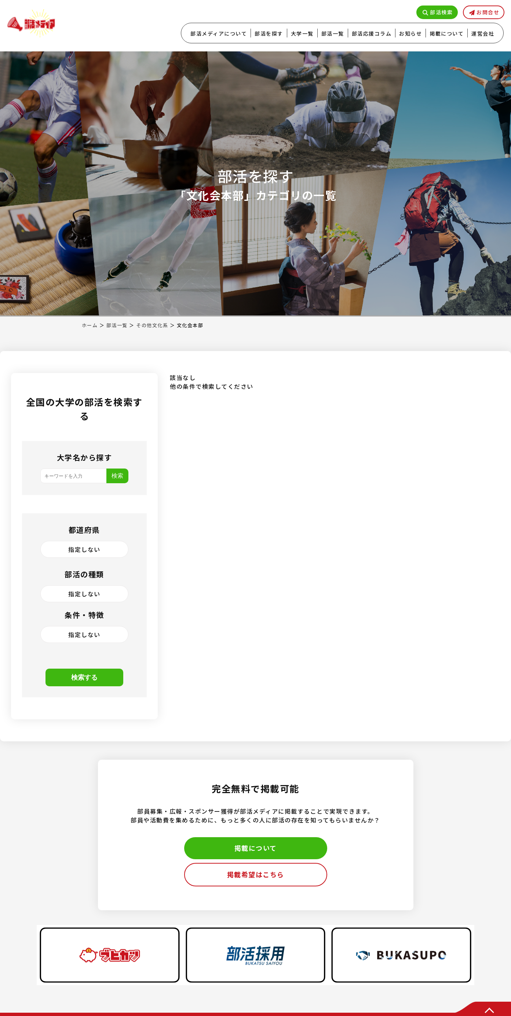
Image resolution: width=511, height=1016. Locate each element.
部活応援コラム (372, 33)
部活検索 (441, 12)
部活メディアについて (218, 33)
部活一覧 (332, 33)
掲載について (447, 33)
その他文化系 (152, 325)
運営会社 (482, 33)
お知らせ (410, 33)
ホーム (90, 325)
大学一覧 (302, 33)
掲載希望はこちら (255, 874)
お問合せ (488, 12)
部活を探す (269, 33)
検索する (84, 677)
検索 (117, 476)
